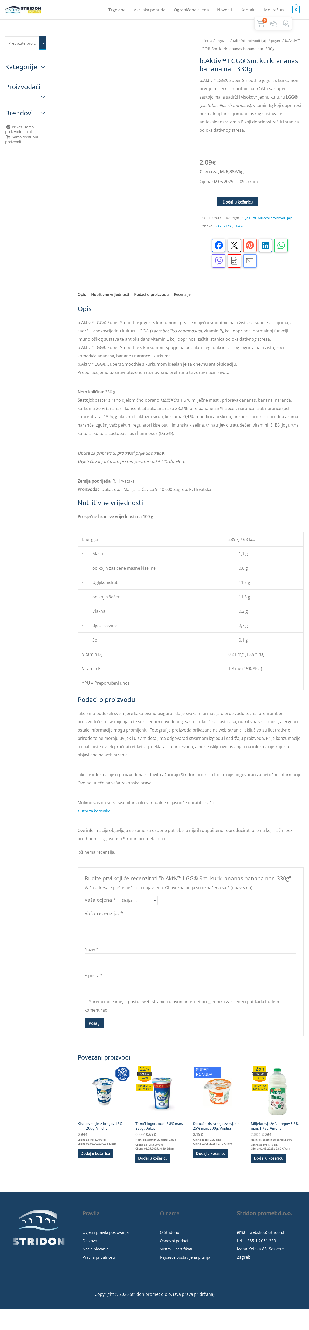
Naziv (92, 965)
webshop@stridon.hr (270, 1253)
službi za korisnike (95, 825)
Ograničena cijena (191, 12)
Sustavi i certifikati (177, 1269)
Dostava (91, 1261)
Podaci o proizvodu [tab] (157, 308)
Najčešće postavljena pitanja (187, 1278)
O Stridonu (170, 1253)
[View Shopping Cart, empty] (296, 12)
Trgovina (117, 12)
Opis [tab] (82, 308)
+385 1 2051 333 (260, 1261)
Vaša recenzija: (104, 928)
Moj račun (274, 12)
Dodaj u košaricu (239, 214)
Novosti (224, 12)
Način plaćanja (97, 1269)
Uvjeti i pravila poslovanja (107, 1253)
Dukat (241, 239)
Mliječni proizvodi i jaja (279, 231)
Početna (207, 44)
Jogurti (215, 53)
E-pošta (94, 992)
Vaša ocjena (100, 914)
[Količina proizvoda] (207, 215)
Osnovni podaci (175, 1261)
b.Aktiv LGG (224, 239)
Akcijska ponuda (150, 12)
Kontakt (248, 12)
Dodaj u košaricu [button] (96, 1172)
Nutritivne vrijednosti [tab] (112, 308)
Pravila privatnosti (100, 1278)
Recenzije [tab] (190, 308)
